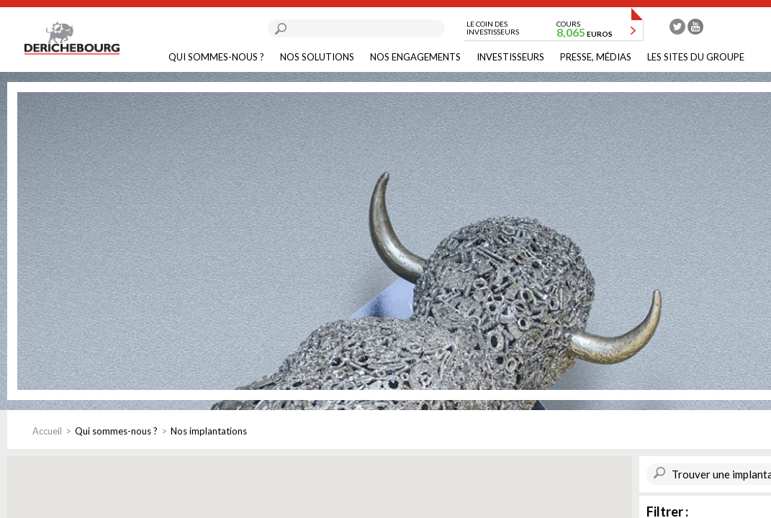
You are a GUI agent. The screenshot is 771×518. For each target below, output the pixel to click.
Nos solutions (317, 57)
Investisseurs (510, 57)
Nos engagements (415, 57)
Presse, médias (595, 57)
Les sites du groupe (695, 57)
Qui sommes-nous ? (216, 57)
